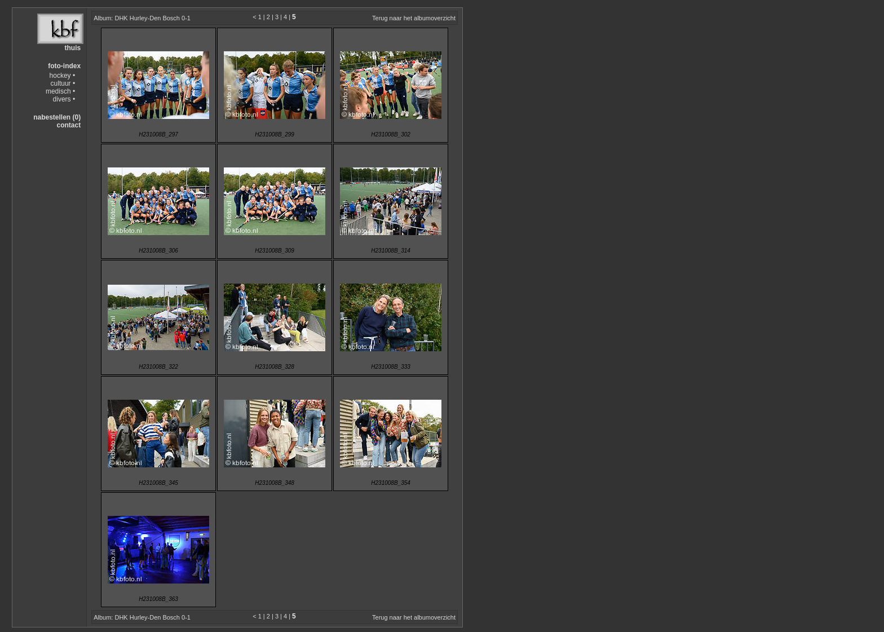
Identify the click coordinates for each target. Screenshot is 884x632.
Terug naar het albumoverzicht (414, 18)
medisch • (60, 91)
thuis (72, 48)
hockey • (63, 75)
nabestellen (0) (57, 117)
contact (68, 125)
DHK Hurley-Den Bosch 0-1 (152, 18)
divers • (64, 99)
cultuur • (63, 83)
